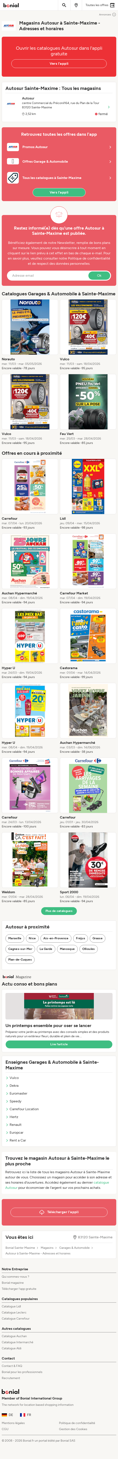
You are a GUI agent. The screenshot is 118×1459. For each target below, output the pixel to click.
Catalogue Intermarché (17, 1342)
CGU (5, 1429)
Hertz (11, 1117)
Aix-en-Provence (56, 938)
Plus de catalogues (59, 911)
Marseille (14, 938)
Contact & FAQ (12, 1366)
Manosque (67, 949)
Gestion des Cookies (73, 1429)
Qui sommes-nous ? (15, 1277)
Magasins (47, 1247)
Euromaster (16, 1093)
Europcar (14, 1132)
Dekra (12, 1085)
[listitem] (30, 335)
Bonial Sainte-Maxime (20, 1247)
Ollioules (88, 949)
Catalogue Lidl (11, 1306)
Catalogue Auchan (14, 1336)
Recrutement (11, 1378)
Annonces (107, 14)
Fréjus (80, 938)
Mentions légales (13, 1423)
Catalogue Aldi (11, 1348)
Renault (13, 1125)
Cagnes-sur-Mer (20, 949)
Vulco (12, 1078)
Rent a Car (15, 1140)
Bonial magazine (13, 1283)
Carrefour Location (22, 1109)
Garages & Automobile (74, 1247)
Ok (99, 275)
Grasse (98, 938)
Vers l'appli (59, 63)
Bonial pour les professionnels (22, 1372)
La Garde (46, 949)
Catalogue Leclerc (14, 1312)
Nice (32, 938)
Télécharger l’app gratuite (19, 1289)
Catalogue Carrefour (16, 1318)
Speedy (13, 1101)
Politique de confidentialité (77, 1423)
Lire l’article (59, 1044)
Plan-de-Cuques (20, 959)
